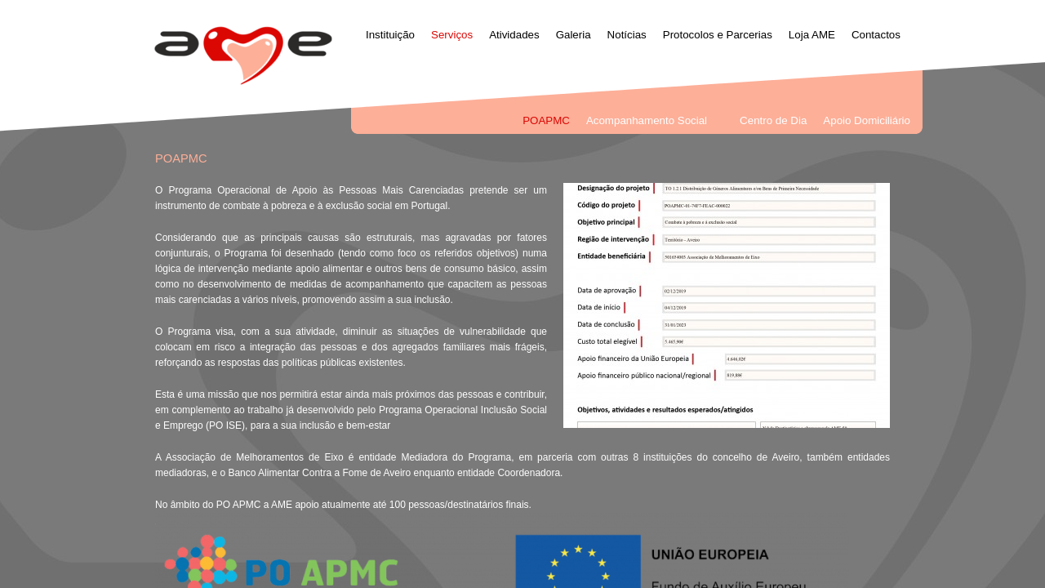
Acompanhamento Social (646, 120)
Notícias (627, 35)
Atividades (514, 35)
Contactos (876, 35)
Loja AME (812, 35)
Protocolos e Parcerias (717, 35)
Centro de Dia (773, 120)
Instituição (390, 35)
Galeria (573, 35)
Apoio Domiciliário (866, 120)
